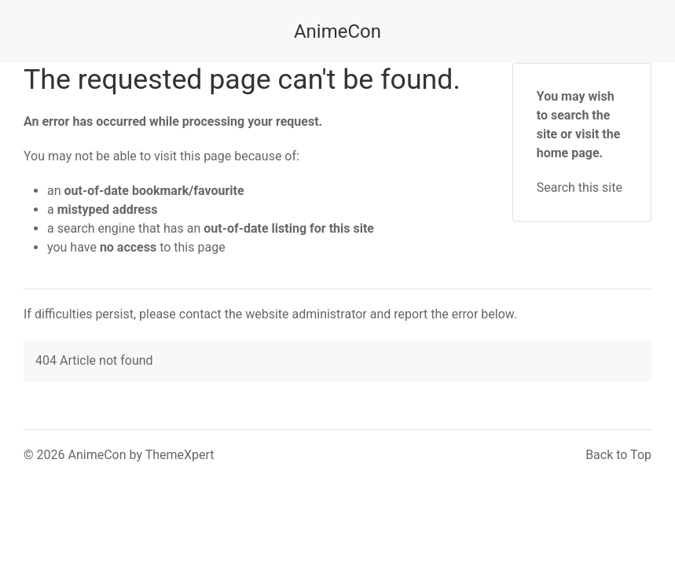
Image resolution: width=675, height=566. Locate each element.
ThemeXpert (180, 454)
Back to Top (618, 454)
